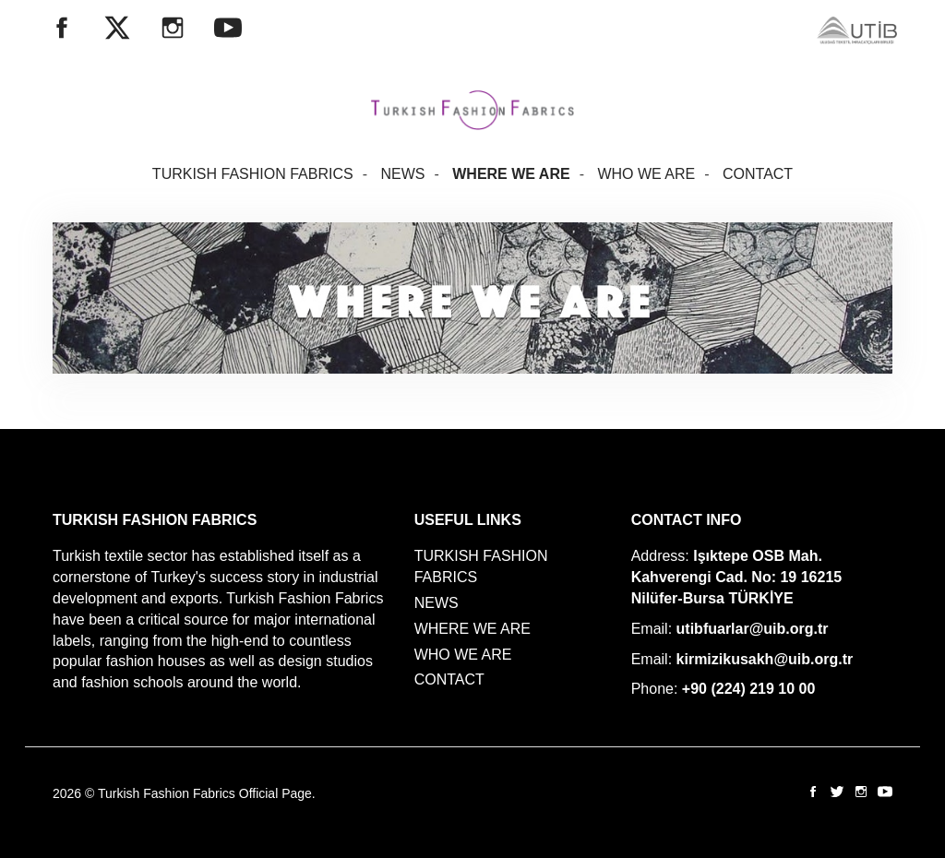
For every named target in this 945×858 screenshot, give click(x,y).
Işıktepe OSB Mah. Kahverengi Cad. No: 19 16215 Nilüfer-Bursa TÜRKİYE (737, 577)
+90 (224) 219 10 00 (749, 689)
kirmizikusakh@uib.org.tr (765, 659)
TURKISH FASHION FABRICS (252, 174)
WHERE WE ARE (510, 174)
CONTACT (758, 174)
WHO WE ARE (646, 174)
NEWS (402, 174)
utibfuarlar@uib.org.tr (752, 629)
